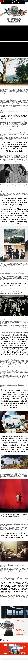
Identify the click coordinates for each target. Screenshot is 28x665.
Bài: (2, 640)
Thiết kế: (2, 641)
